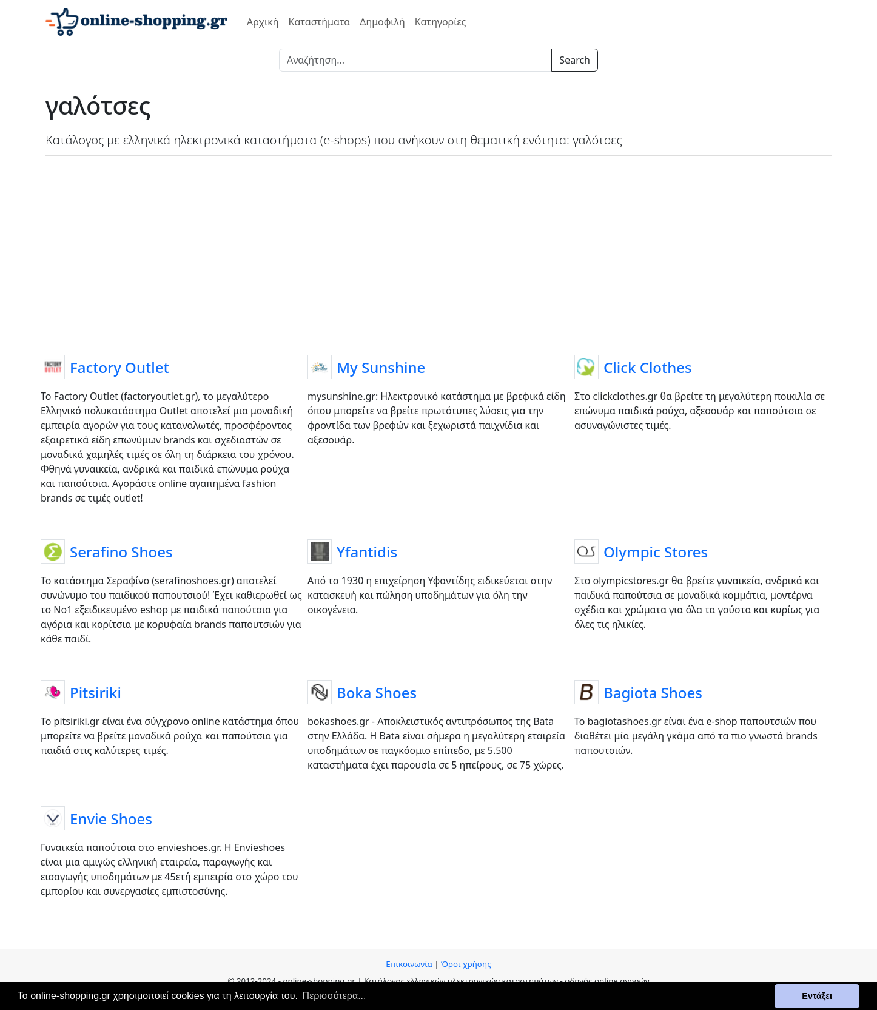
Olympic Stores (655, 552)
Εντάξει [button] (817, 996)
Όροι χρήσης (466, 963)
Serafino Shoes (121, 552)
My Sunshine (381, 367)
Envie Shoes (111, 819)
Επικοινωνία (409, 963)
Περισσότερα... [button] (334, 996)
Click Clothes (647, 367)
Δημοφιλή (382, 22)
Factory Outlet (119, 367)
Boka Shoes (377, 692)
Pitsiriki (95, 692)
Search (574, 60)
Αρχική (263, 22)
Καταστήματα (320, 22)
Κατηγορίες (440, 22)
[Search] (415, 60)
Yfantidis (367, 552)
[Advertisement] (438, 253)
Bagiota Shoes (652, 692)
